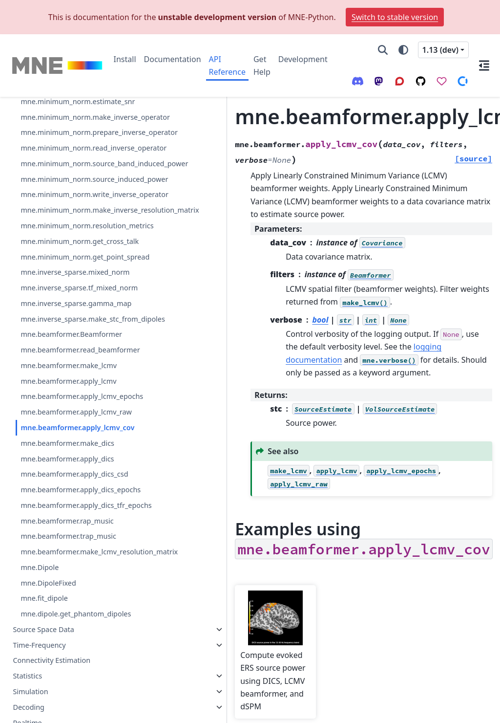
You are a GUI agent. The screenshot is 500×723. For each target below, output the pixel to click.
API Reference (227, 65)
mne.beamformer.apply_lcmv (68, 287)
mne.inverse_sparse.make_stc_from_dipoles (68, 196)
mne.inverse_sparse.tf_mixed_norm (68, 142)
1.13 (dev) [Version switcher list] (440, 49)
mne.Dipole (40, 555)
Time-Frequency (39, 644)
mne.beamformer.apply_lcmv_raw (68, 336)
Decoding (28, 707)
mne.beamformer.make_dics (67, 385)
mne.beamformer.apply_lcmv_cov (68, 363)
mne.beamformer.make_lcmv (69, 272)
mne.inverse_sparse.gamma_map (69, 169)
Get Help (262, 65)
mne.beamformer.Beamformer (68, 224)
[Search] (383, 50)
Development (303, 59)
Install (125, 59)
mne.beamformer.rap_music (67, 497)
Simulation (30, 691)
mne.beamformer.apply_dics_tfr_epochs (69, 475)
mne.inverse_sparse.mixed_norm (68, 115)
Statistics (27, 675)
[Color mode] (403, 50)
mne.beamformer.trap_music (68, 513)
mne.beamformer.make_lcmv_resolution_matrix (69, 534)
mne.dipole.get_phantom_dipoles (69, 607)
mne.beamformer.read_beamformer (69, 251)
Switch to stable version (395, 17)
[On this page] (484, 65)
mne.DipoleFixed (48, 571)
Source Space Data (43, 629)
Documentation (172, 59)
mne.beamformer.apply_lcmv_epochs (68, 309)
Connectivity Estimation (51, 660)
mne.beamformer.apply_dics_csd (69, 421)
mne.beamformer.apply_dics (67, 400)
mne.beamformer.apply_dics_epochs (69, 449)
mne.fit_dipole (44, 586)
